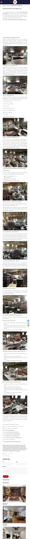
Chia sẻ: (4, 453)
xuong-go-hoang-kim (11, 447)
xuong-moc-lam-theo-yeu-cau (20, 448)
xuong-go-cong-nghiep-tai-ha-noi (14, 446)
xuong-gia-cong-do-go (19, 445)
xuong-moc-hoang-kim (12, 448)
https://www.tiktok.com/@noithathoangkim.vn (13, 435)
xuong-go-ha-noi (5, 447)
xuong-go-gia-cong (22, 446)
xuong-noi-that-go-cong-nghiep (20, 449)
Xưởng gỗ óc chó (5, 503)
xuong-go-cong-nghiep (6, 446)
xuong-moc (22, 447)
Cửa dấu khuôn (5, 524)
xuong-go (24, 445)
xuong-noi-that (14, 449)
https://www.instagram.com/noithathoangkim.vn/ (14, 437)
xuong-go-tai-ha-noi (17, 447)
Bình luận (4, 466)
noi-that (14, 445)
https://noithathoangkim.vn (10, 430)
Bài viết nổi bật (6, 482)
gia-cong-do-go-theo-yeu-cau (8, 445)
